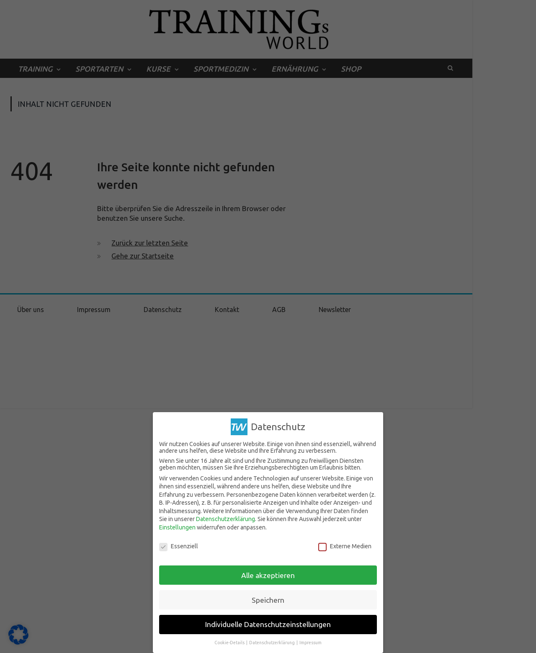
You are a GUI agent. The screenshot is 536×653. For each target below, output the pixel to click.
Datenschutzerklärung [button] (272, 642)
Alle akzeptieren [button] (268, 575)
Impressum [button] (310, 642)
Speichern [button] (268, 600)
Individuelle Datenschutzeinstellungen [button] (268, 624)
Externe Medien (344, 546)
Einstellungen (177, 527)
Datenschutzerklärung (225, 519)
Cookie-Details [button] (229, 642)
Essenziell (178, 546)
